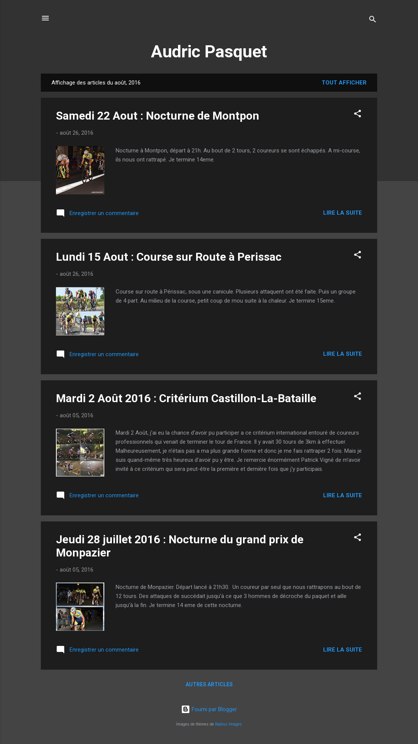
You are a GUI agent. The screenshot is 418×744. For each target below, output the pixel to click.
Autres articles (209, 684)
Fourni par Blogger (209, 709)
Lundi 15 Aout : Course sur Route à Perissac (169, 256)
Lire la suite (342, 212)
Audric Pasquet (209, 51)
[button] (357, 115)
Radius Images (228, 724)
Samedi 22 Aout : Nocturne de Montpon (157, 115)
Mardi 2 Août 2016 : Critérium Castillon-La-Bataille (186, 398)
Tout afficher (344, 82)
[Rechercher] (372, 20)
